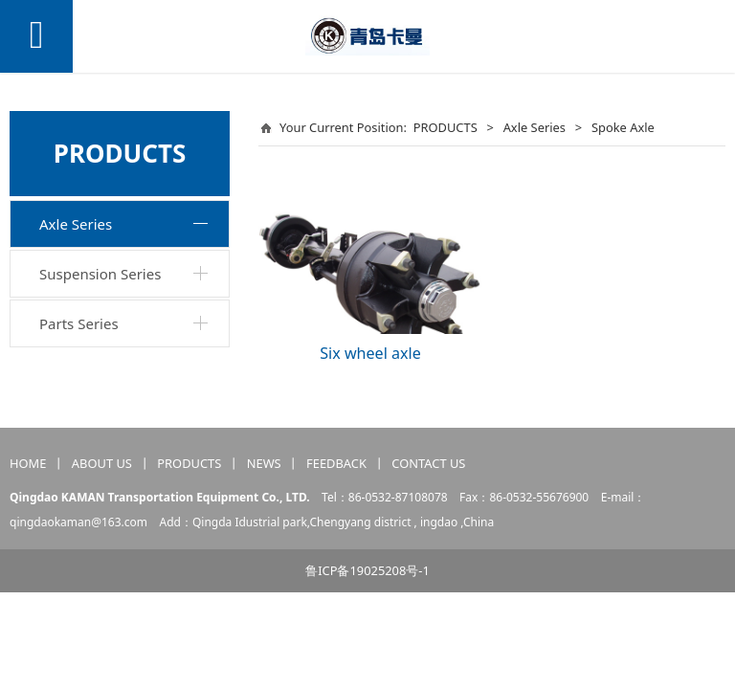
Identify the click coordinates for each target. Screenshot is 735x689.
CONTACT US (428, 463)
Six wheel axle (370, 353)
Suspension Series (100, 273)
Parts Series (79, 323)
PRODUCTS (445, 127)
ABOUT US (102, 463)
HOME (28, 463)
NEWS (264, 463)
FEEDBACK (336, 463)
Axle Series (75, 223)
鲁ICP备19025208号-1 (367, 570)
